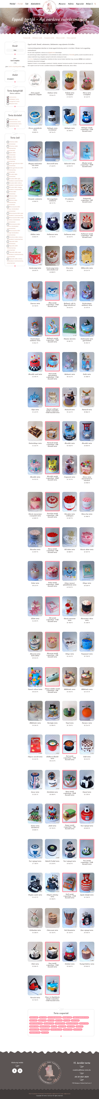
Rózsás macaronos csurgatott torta (35, 515)
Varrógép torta (52, 723)
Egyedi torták (47, 23)
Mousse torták (60, 38)
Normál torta (13, 119)
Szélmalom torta (35, 930)
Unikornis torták (45, 1029)
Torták (20, 4)
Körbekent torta (14, 99)
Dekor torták (33, 1020)
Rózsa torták (62, 1026)
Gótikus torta (35, 234)
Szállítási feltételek (38, 1093)
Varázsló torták (68, 1029)
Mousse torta (13, 103)
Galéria (70, 4)
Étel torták (51, 1020)
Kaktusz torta (52, 93)
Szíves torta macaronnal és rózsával (87, 478)
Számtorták (79, 1026)
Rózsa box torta (87, 514)
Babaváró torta (69, 163)
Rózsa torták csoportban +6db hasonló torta (52, 550)
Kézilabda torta (52, 792)
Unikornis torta (69, 374)
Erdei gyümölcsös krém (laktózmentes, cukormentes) (15, 170)
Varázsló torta (70, 409)
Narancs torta (87, 723)
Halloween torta (69, 234)
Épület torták (42, 1020)
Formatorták (26, 38)
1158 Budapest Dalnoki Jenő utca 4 (82, 1083)
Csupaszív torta (69, 477)
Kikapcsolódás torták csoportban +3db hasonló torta (52, 690)
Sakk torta (86, 757)
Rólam (88, 4)
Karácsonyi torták (60, 1023)
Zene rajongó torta (87, 930)
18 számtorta (69, 199)
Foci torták (67, 1020)
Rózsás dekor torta (86, 549)
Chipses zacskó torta (35, 757)
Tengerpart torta (87, 654)
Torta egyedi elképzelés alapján (35, 93)
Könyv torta (87, 583)
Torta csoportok (71, 38)
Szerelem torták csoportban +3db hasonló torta (52, 515)
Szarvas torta (35, 303)
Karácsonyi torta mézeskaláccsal (52, 269)
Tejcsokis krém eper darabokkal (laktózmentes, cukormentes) (15, 254)
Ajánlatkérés (35, 4)
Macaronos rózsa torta (87, 619)
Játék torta (52, 826)
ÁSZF (30, 1093)
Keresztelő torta (52, 163)
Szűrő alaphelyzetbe (15, 66)
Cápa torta (35, 409)
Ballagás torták (67, 1017)
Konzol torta (87, 792)
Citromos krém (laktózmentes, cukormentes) (12, 148)
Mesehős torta (70, 443)
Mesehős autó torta (35, 374)
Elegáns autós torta (35, 895)
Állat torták (43, 1017)
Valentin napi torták (56, 1029)
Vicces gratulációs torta (35, 129)
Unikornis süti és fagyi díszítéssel (69, 304)
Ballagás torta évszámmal (52, 129)
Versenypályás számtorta (52, 200)
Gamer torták (75, 1020)
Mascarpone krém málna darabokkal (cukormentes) (13, 226)
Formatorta (12, 97)
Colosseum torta (52, 930)
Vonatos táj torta (69, 339)
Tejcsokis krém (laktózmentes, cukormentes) (12, 248)
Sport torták (71, 1026)
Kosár (15, 46)
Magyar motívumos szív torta (35, 164)
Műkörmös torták (44, 1026)
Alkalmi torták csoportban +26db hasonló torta (87, 164)
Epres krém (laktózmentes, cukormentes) (11, 159)
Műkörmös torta (69, 689)
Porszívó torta (35, 997)
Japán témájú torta (87, 895)
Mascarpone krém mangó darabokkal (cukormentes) (13, 233)
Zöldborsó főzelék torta (52, 757)
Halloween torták (48, 1023)
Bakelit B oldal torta (52, 861)
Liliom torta (35, 618)
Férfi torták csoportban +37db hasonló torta (69, 896)
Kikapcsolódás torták (72, 1023)
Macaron (62, 4)
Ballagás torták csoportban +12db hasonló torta (87, 129)
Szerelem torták (34, 1029)
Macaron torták (84, 1023)
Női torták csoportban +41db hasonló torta (52, 619)
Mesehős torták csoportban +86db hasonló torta (52, 478)
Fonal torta (69, 723)
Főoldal (12, 4)
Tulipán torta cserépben (69, 93)
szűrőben (31, 59)
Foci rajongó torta (87, 826)
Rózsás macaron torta (69, 619)
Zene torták (45, 1032)
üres (15, 50)
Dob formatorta (69, 930)
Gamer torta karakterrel (35, 826)
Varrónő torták (78, 1029)
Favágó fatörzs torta (87, 964)
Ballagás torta (70, 128)
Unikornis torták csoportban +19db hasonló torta (52, 340)
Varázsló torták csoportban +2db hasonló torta (52, 444)
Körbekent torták (37, 38)
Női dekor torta (69, 549)
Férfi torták (59, 1020)
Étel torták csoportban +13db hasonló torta (69, 757)
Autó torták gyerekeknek (54, 1017)
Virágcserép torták (35, 1032)
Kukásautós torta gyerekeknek (87, 339)
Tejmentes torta (14, 126)
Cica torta (69, 268)
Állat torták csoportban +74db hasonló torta (52, 304)
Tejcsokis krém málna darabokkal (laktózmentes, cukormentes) (15, 261)
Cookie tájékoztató (65, 1093)
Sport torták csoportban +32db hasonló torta (69, 793)
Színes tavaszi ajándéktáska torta (69, 584)
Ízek (26, 4)
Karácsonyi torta (35, 268)
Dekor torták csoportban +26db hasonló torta (52, 584)
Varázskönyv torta (35, 443)
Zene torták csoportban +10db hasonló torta (52, 965)
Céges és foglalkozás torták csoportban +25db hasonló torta (52, 998)
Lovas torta (35, 792)
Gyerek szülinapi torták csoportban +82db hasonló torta (52, 410)
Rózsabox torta (35, 549)
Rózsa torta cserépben (87, 93)
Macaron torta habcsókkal (35, 654)
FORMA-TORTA (36, 23)
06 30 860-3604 (82, 1077)
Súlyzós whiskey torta (52, 895)
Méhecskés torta (87, 268)
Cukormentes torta (15, 121)
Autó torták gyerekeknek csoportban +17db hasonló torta (52, 376)
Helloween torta (52, 234)
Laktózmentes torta (15, 124)
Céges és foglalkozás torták (80, 1017)
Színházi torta (69, 964)
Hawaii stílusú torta (35, 689)
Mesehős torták (34, 1026)
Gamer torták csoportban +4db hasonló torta (69, 826)
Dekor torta (35, 583)
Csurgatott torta (14, 101)
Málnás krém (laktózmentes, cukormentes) (12, 202)
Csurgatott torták (49, 38)
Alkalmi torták (34, 1017)
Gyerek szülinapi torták (36, 1023)
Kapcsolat (80, 4)
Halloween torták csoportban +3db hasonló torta (87, 235)
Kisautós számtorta (35, 199)
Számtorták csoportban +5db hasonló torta (87, 200)
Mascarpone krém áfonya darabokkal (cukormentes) (13, 209)
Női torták (54, 1026)
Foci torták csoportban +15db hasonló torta (87, 862)
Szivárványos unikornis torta (87, 304)
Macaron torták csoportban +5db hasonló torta (52, 655)
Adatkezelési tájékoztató (52, 1093)
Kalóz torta (87, 374)
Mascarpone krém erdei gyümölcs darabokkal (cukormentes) (15, 220)
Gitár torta (35, 964)
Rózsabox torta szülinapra (70, 515)
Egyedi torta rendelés (61, 23)
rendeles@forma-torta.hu (82, 1070)
